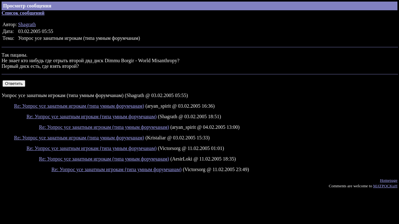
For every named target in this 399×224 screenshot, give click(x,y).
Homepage (388, 180)
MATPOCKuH (385, 186)
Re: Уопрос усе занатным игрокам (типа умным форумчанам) (79, 106)
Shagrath (27, 24)
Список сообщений (23, 13)
